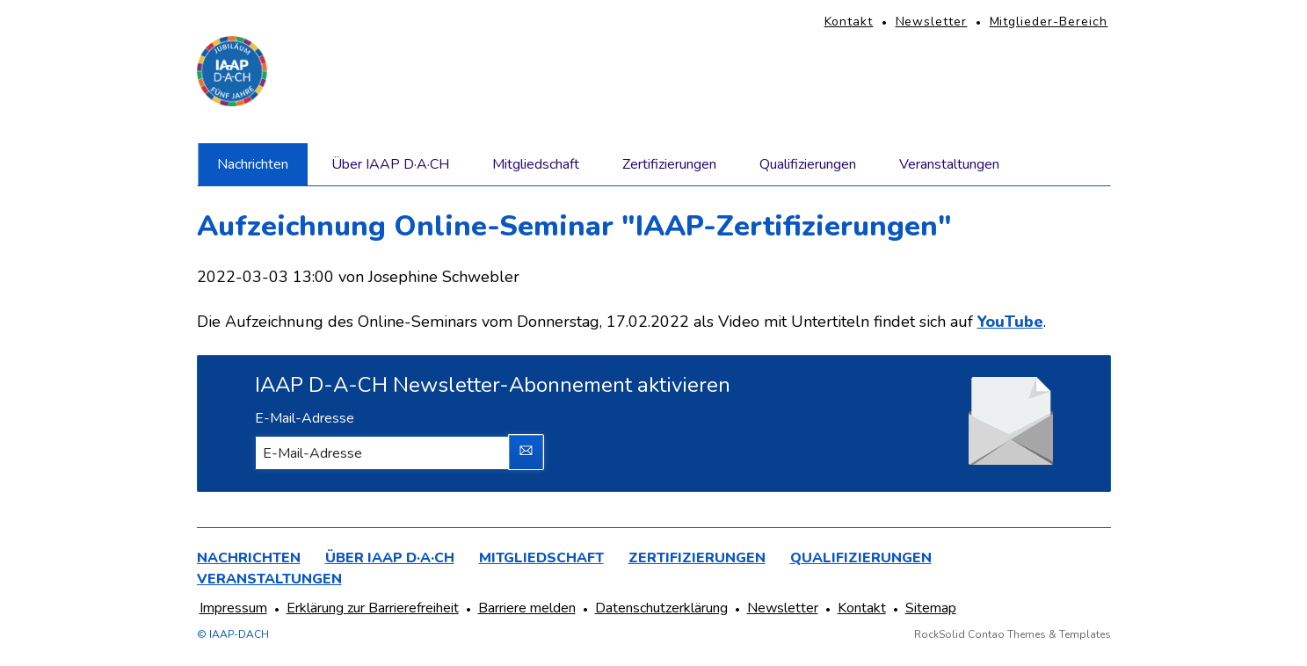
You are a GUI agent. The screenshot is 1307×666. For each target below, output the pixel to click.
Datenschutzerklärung (661, 608)
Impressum (233, 608)
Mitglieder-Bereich (1049, 21)
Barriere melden (527, 608)
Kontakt (849, 21)
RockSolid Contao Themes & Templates (1012, 634)
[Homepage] (232, 71)
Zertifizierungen (669, 164)
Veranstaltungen (949, 164)
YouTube (1010, 321)
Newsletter (932, 21)
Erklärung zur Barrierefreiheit (373, 608)
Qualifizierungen (807, 164)
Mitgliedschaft (535, 164)
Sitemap (930, 608)
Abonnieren (526, 452)
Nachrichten (252, 164)
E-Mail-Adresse (304, 418)
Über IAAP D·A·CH (390, 164)
